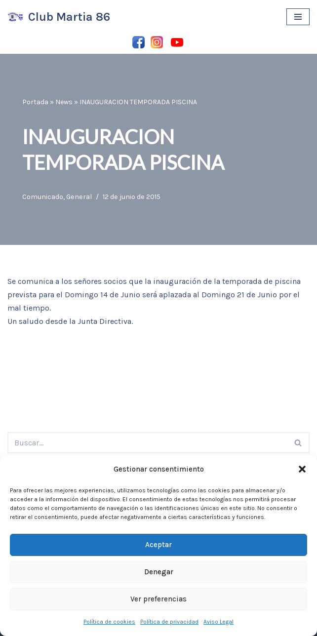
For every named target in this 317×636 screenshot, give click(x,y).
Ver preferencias (158, 599)
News (64, 102)
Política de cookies (109, 621)
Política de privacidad (169, 621)
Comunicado (42, 197)
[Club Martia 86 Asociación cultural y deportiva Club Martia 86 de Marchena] (58, 17)
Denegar (158, 571)
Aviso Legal (218, 621)
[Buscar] (147, 442)
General (79, 197)
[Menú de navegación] (298, 16)
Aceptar (158, 544)
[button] (302, 469)
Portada (35, 102)
